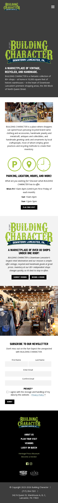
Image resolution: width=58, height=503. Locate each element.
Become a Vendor (38, 277)
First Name (16, 360)
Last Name (39, 360)
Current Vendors (20, 277)
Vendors (29, 443)
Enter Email (28, 370)
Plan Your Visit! (29, 207)
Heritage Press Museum (29, 453)
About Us (29, 434)
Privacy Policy (37, 394)
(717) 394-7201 (29, 491)
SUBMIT (9, 402)
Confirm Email (28, 378)
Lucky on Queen (29, 447)
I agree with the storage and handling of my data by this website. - (30, 393)
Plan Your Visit (29, 439)
